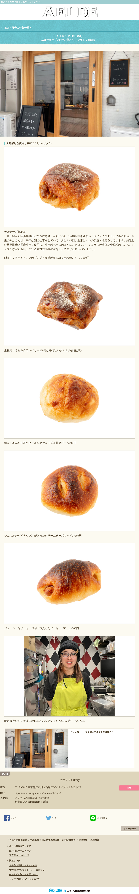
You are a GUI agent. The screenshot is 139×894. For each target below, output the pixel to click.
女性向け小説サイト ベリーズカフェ (27, 870)
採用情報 (94, 840)
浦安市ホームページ (19, 855)
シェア (10, 818)
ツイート (53, 818)
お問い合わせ (68, 840)
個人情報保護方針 (50, 840)
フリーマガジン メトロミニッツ (24, 879)
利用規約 (34, 840)
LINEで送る (98, 818)
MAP (129, 788)
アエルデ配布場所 (18, 840)
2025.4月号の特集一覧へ (18, 27)
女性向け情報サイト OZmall (23, 865)
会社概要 (83, 840)
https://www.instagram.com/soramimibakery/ (38, 793)
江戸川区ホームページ (20, 851)
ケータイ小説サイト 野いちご (23, 874)
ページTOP (130, 828)
